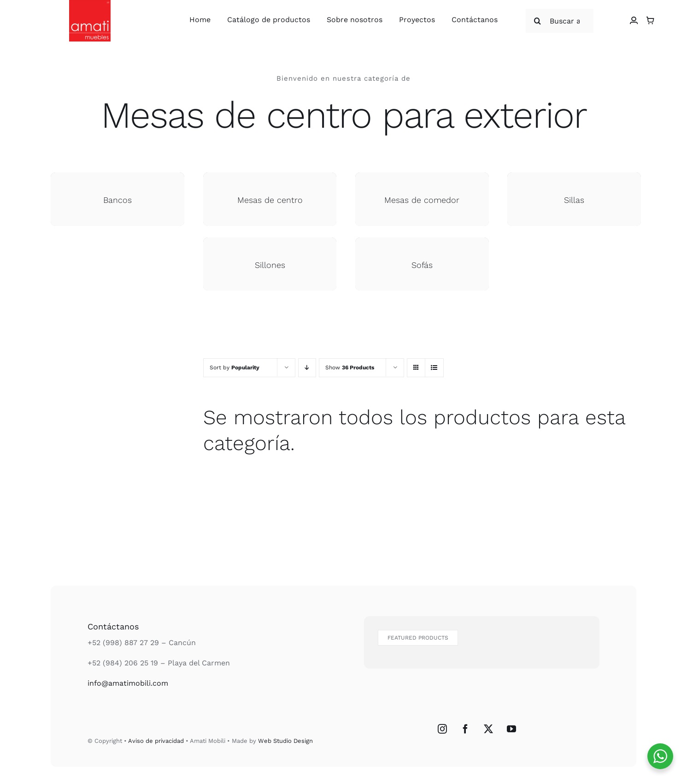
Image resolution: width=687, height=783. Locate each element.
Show (349, 367)
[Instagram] (442, 729)
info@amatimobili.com (128, 683)
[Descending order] (307, 367)
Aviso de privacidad (156, 740)
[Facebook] (465, 729)
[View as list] (434, 368)
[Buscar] (538, 21)
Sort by (234, 367)
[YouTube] (511, 729)
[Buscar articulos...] (560, 21)
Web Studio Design (285, 740)
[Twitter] (488, 729)
